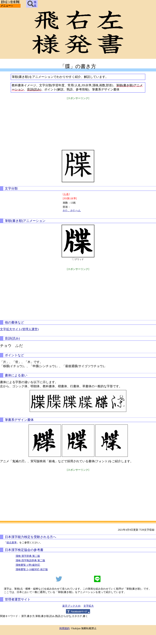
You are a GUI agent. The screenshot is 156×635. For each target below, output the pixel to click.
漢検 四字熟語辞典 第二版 (30, 560)
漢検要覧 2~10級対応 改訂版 (32, 569)
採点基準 (11, 542)
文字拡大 (88, 605)
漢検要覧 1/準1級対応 (28, 565)
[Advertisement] (78, 122)
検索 (31, 4)
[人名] (66, 194)
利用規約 (64, 628)
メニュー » (6, 5)
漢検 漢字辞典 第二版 (28, 556)
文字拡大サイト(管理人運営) (19, 329)
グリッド (79, 259)
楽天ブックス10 (71, 605)
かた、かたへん (72, 210)
